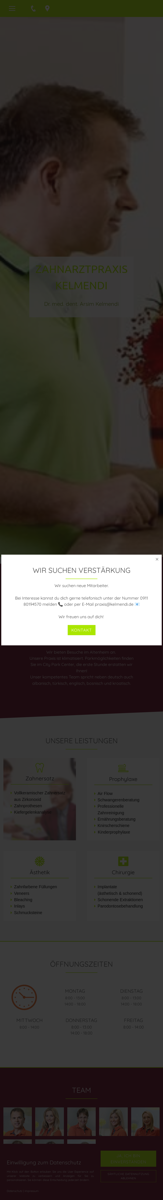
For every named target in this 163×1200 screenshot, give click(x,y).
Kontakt (81, 630)
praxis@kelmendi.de (114, 604)
